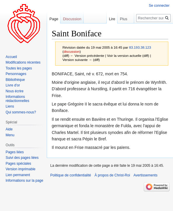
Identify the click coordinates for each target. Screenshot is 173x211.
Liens (10, 106)
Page (53, 19)
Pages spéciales (18, 163)
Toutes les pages (19, 68)
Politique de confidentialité (70, 175)
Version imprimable (20, 169)
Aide (9, 129)
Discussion (72, 19)
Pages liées (15, 152)
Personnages (16, 74)
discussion (72, 51)
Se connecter (159, 6)
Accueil (11, 57)
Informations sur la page (24, 180)
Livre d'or (13, 85)
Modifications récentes (23, 62)
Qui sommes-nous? (21, 112)
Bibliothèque (15, 80)
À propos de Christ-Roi (112, 175)
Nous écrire (14, 91)
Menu (10, 135)
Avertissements (146, 175)
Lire (108, 19)
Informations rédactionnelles (17, 99)
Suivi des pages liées (22, 158)
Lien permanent (18, 175)
